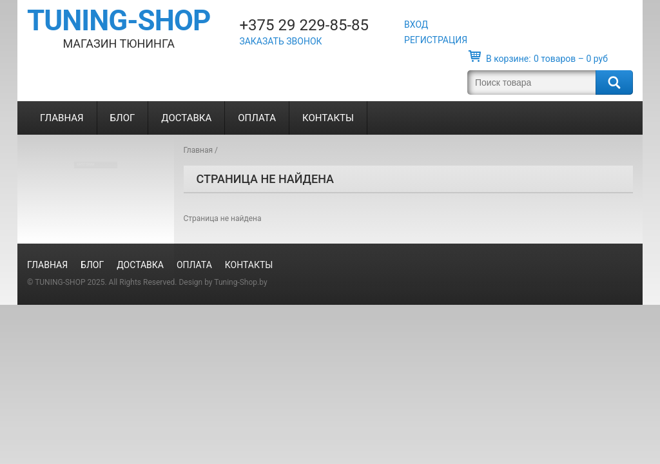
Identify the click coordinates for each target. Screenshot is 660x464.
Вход (416, 24)
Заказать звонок (280, 41)
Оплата (257, 118)
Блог (122, 118)
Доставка (186, 118)
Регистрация (435, 40)
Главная (62, 118)
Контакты (328, 118)
